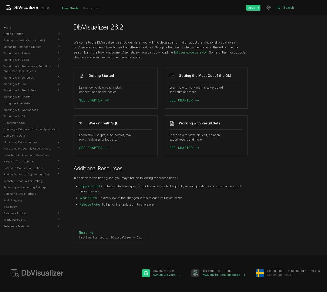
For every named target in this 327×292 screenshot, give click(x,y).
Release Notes (90, 204)
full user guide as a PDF (191, 52)
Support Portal (90, 186)
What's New (88, 198)
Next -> (113, 235)
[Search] (299, 7)
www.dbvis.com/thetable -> (224, 275)
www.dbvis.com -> (167, 275)
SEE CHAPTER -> (94, 100)
